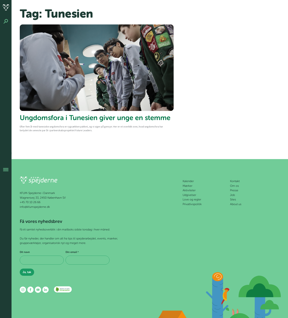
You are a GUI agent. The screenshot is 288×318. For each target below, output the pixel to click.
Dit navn (25, 252)
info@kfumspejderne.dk (35, 207)
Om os (234, 186)
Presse (234, 190)
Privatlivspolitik (192, 204)
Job (232, 195)
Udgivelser (189, 195)
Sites (233, 199)
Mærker (187, 186)
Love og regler (192, 199)
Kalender (188, 181)
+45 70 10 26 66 (30, 202)
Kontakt (235, 181)
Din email (72, 252)
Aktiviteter (189, 190)
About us (235, 204)
